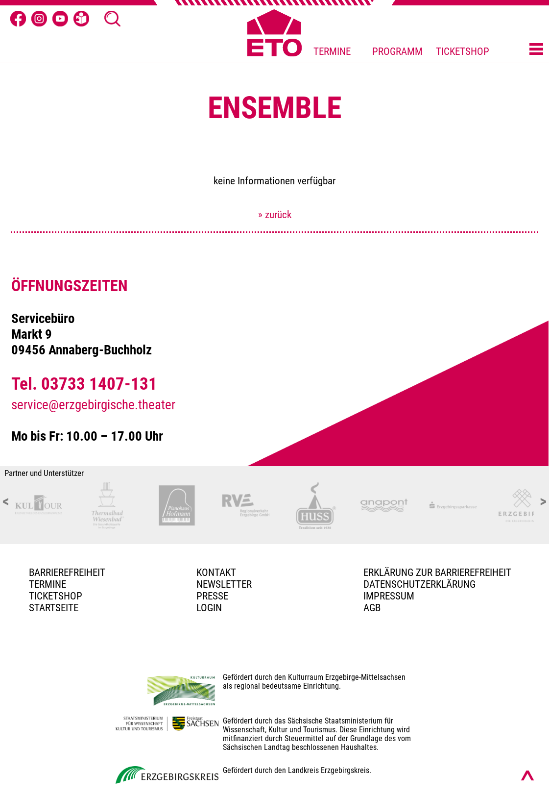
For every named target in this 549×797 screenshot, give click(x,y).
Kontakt (216, 572)
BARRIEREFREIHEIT (67, 572)
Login (209, 608)
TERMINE (332, 51)
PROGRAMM (397, 51)
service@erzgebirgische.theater (93, 405)
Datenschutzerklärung (419, 584)
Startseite (53, 608)
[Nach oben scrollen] (527, 775)
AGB (372, 608)
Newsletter (224, 584)
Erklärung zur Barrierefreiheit (437, 572)
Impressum (388, 596)
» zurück (274, 215)
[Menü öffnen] (536, 50)
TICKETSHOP (462, 51)
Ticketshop (55, 596)
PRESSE (212, 596)
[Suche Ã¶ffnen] (112, 18)
